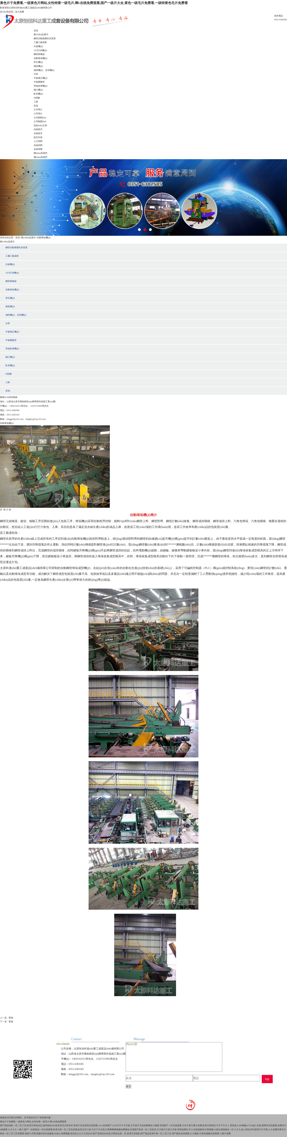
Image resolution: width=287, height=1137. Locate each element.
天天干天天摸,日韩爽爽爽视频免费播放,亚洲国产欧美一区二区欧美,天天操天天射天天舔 (134, 1129)
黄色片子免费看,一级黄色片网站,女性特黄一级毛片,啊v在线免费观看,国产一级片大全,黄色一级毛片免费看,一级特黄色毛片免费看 (94, 3)
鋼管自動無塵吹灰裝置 (45, 38)
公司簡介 (38, 109)
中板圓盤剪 (39, 82)
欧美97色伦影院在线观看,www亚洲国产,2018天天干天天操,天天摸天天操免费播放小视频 (116, 1125)
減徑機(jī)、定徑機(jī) (44, 70)
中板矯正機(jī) (40, 78)
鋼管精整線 (39, 54)
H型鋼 (37, 98)
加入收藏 (19, 11)
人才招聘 (38, 141)
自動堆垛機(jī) (40, 58)
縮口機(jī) (38, 89)
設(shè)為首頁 (6, 11)
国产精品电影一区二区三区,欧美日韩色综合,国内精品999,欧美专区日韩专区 (36, 1125)
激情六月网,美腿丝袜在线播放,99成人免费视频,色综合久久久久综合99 (58, 1133)
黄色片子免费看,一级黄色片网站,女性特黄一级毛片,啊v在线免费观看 (33, 1121)
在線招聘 (38, 145)
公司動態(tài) (40, 117)
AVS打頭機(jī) (40, 50)
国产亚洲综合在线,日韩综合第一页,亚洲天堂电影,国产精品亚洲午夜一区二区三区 (132, 1133)
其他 (36, 105)
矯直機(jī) (38, 66)
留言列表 (38, 137)
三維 (36, 101)
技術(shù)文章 (40, 125)
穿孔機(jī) (38, 62)
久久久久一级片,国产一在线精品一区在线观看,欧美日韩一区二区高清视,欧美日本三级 (49, 1129)
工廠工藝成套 (40, 42)
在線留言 (38, 129)
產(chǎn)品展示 (41, 34)
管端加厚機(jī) (40, 86)
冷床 (36, 74)
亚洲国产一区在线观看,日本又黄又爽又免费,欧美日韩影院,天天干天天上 (194, 1125)
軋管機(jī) (38, 94)
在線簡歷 (38, 149)
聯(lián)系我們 (40, 153)
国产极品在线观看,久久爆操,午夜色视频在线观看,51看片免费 (201, 1133)
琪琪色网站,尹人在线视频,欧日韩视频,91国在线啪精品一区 (205, 1129)
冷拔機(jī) (38, 46)
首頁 (36, 30)
